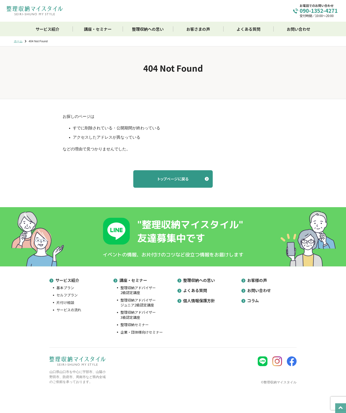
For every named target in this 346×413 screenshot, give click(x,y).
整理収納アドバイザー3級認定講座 (138, 315)
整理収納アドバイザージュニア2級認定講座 (138, 303)
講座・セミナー (133, 280)
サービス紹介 (67, 280)
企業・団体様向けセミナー (141, 332)
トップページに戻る (173, 179)
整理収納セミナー (134, 324)
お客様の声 (257, 280)
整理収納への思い (148, 29)
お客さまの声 (198, 29)
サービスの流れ (68, 309)
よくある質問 (248, 29)
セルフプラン (67, 295)
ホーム (18, 41)
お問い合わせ (298, 29)
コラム (253, 300)
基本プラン (65, 287)
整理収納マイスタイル (35, 10)
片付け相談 (65, 302)
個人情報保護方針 (199, 300)
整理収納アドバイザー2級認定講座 (138, 290)
